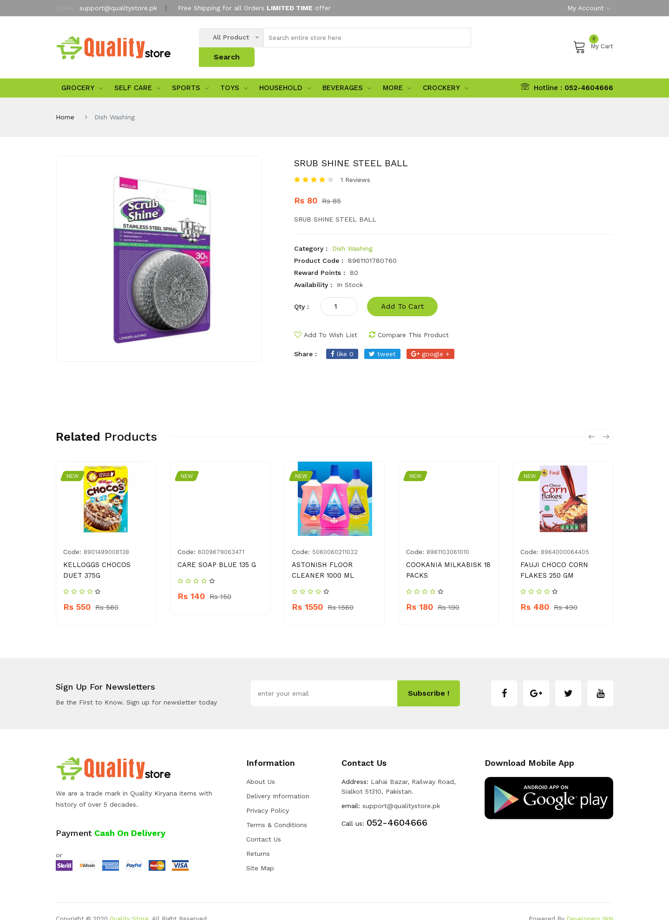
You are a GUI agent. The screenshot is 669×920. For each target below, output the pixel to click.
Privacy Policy (267, 795)
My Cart (593, 39)
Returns (258, 838)
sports (190, 73)
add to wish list (325, 320)
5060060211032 (335, 537)
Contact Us (263, 824)
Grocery (82, 73)
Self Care (137, 73)
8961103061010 (447, 537)
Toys (234, 73)
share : (305, 339)
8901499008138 (106, 537)
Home (65, 102)
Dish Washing (352, 234)
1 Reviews (355, 165)
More (397, 73)
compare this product (409, 320)
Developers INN (589, 903)
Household (285, 73)
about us (260, 766)
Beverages (347, 73)
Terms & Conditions (276, 809)
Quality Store (129, 903)
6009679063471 (221, 537)
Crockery (446, 73)
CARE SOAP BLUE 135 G (214, 550)
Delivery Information (277, 780)
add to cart (402, 291)
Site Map (260, 852)
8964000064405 (565, 537)
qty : (301, 292)
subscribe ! (428, 677)
